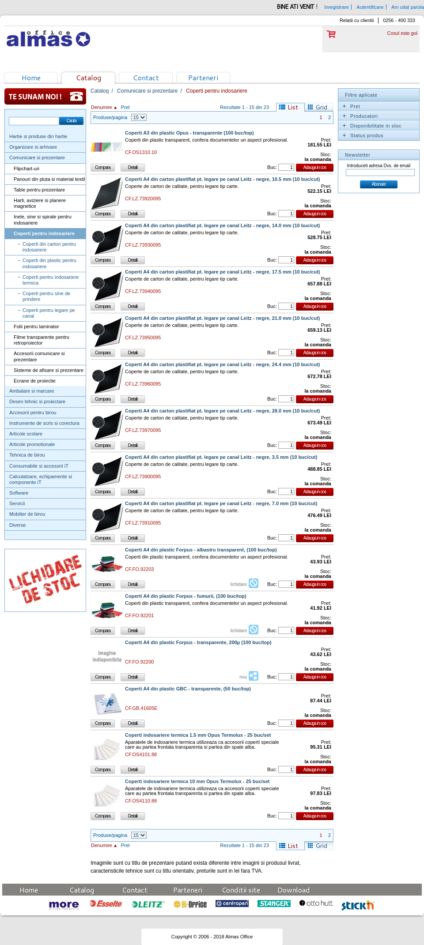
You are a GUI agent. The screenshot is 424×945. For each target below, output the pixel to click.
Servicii (17, 503)
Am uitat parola (407, 7)
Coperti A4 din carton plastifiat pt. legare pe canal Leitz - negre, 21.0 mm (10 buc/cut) (222, 318)
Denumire (101, 107)
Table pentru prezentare (39, 189)
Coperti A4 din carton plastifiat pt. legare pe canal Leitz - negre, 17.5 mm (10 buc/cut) (222, 272)
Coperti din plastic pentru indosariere (49, 263)
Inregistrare (336, 7)
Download (293, 890)
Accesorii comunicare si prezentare (39, 356)
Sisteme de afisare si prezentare (48, 370)
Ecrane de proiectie (35, 380)
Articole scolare (25, 433)
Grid (321, 107)
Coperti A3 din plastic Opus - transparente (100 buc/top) (189, 133)
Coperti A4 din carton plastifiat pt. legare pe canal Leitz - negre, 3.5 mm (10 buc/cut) (221, 457)
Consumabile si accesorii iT (38, 466)
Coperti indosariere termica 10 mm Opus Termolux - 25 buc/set (197, 781)
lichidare (239, 584)
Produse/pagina (110, 117)
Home (31, 77)
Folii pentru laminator (36, 326)
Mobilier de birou (27, 514)
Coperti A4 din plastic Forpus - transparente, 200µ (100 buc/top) (198, 642)
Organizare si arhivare (33, 147)
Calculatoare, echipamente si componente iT (40, 479)
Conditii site (241, 890)
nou (243, 677)
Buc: (272, 167)
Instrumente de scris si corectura (44, 423)
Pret (125, 107)
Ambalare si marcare (31, 391)
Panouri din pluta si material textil (49, 179)
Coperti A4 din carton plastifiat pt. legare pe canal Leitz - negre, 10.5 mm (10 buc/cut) (222, 179)
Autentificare (369, 7)
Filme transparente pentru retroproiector (41, 339)
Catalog (88, 77)
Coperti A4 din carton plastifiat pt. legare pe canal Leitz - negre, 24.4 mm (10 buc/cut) (222, 364)
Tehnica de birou (27, 455)
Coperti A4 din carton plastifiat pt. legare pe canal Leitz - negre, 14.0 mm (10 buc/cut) (222, 225)
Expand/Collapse (344, 106)
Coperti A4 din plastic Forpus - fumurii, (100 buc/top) (185, 596)
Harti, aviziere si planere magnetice (40, 203)
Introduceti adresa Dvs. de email (378, 165)
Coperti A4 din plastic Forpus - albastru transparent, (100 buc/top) (201, 550)
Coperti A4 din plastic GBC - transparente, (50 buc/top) (188, 688)
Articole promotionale (32, 444)
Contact (146, 77)
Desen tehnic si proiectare (37, 401)
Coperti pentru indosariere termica (51, 279)
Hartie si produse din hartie (38, 136)
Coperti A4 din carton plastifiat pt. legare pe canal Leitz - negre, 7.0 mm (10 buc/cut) (221, 503)
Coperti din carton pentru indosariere (49, 246)
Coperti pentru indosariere (44, 233)
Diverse (17, 525)
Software (18, 492)
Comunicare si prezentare (37, 157)
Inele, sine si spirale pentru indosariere (43, 219)
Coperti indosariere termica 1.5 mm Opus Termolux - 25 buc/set (198, 735)
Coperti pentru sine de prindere (46, 296)
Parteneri (203, 77)
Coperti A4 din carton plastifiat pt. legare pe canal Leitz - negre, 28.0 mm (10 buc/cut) (222, 411)
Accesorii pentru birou (32, 412)
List (293, 107)
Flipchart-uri (26, 168)
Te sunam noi (45, 96)
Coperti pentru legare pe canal (49, 313)
